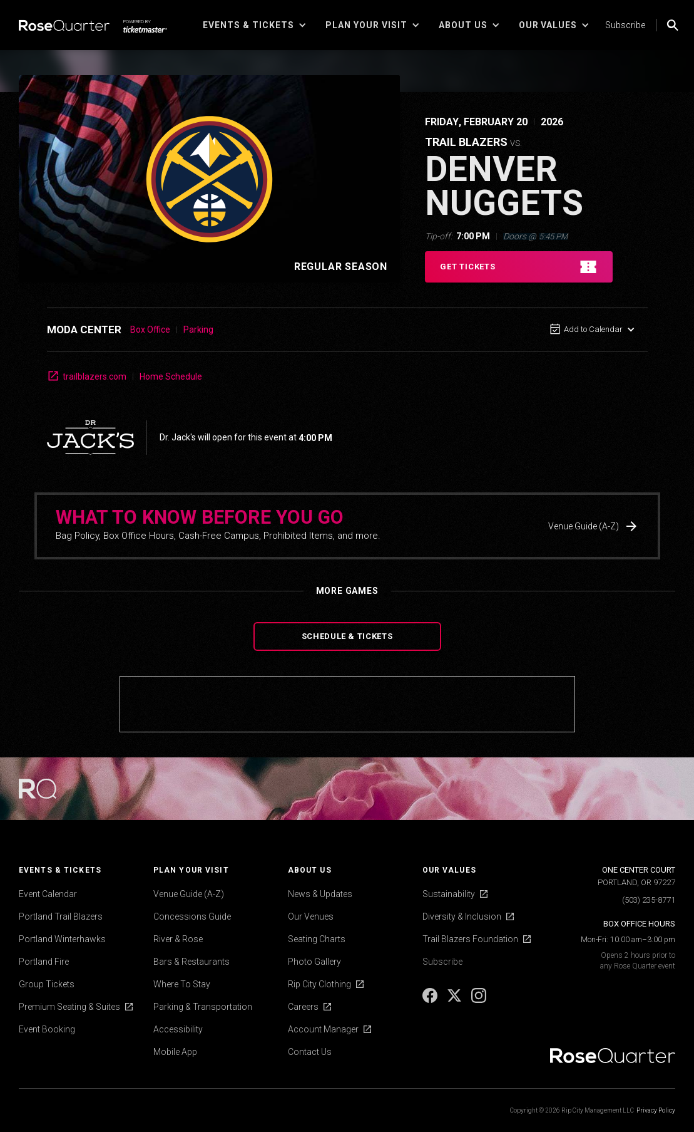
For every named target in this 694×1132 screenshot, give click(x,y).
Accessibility (178, 1029)
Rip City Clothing (319, 984)
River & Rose (178, 939)
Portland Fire (44, 962)
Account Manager (323, 1029)
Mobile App (175, 1052)
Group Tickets (46, 984)
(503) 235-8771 (648, 900)
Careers (303, 1007)
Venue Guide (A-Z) (188, 894)
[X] (455, 1000)
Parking (198, 330)
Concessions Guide (192, 916)
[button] (254, 25)
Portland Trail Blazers (61, 916)
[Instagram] (478, 1000)
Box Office (150, 330)
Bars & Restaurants (191, 962)
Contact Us (310, 1052)
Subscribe (625, 25)
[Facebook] (430, 1000)
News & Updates (320, 894)
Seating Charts (316, 939)
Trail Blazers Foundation (470, 939)
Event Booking (47, 1029)
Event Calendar (48, 894)
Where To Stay (181, 984)
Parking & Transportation (202, 1007)
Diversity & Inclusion (461, 916)
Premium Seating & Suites (69, 1007)
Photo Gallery (314, 962)
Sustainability (448, 894)
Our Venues (311, 916)
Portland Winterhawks (62, 939)
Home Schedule (171, 376)
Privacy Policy (655, 1110)
